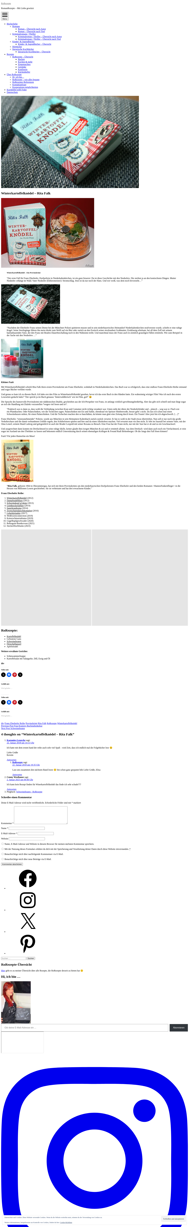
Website (4, 746)
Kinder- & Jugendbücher (23, 41)
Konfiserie (23, 69)
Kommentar (7, 730)
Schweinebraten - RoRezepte (29, 695)
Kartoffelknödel (14, 540)
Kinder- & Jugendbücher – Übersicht (34, 44)
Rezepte (10, 54)
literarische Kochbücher (23, 49)
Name (4, 735)
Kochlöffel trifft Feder (17, 90)
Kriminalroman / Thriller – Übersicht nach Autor (40, 36)
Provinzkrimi (31, 627)
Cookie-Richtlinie (66, 1222)
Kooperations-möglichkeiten (25, 87)
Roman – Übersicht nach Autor (32, 29)
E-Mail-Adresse (9, 740)
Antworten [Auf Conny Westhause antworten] (11, 693)
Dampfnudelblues (15, 500)
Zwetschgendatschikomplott (19, 510)
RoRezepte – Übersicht (22, 57)
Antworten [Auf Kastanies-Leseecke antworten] (11, 663)
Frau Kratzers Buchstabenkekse (21, 629)
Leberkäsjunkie (14, 513)
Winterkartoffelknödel (17, 498)
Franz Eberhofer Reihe (14, 627)
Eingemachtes (24, 64)
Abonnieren (179, 935)
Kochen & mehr (25, 62)
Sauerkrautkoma (14, 508)
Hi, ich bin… (18, 77)
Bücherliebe (12, 24)
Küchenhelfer (24, 72)
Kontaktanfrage (19, 84)
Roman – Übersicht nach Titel (31, 31)
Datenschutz (12, 92)
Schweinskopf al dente (17, 503)
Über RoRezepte (14, 74)
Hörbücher (17, 46)
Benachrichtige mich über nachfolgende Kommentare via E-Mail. (33, 761)
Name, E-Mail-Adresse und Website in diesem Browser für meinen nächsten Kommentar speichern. (49, 751)
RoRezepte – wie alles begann (25, 79)
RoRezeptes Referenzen (23, 82)
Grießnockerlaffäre (15, 505)
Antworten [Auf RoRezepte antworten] (17, 678)
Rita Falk (42, 627)
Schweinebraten (14, 545)
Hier (3, 878)
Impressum (94, 1215)
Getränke (22, 67)
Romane (16, 26)
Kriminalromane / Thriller (24, 34)
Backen (21, 59)
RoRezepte (6, 3)
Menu (4, 16)
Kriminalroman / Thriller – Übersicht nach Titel (39, 39)
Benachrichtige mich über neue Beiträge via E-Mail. (27, 766)
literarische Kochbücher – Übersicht (34, 52)
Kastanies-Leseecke (16, 644)
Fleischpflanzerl (14, 548)
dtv (2, 627)
